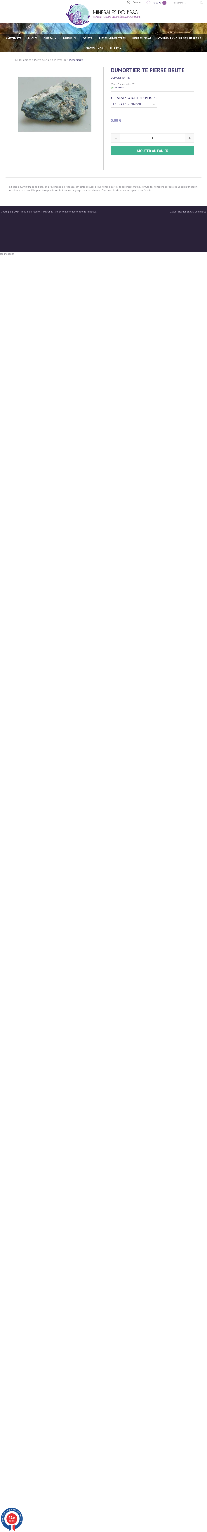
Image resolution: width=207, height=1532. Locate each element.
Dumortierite (76, 60)
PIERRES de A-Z (142, 38)
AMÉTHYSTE (13, 38)
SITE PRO (115, 47)
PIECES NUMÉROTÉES (112, 38)
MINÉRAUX (69, 38)
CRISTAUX (50, 38)
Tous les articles (22, 60)
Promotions (94, 47)
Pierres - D (60, 60)
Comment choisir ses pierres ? (179, 38)
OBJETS (87, 38)
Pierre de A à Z (42, 60)
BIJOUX (32, 38)
